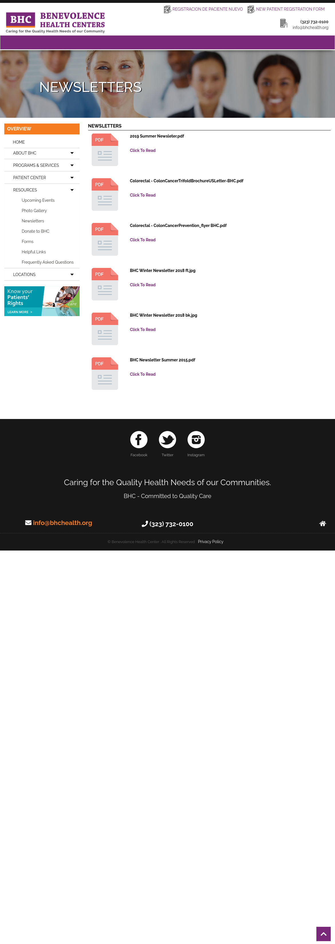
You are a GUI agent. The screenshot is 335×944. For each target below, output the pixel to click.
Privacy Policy (210, 541)
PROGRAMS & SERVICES (46, 165)
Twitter (167, 444)
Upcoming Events (38, 200)
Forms (28, 241)
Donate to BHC (35, 231)
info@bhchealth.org (62, 522)
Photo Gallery (34, 210)
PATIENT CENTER (46, 177)
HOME (19, 142)
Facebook (138, 444)
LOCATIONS (46, 274)
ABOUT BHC (46, 152)
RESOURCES (46, 189)
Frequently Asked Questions (48, 262)
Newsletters (33, 221)
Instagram (196, 444)
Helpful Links (34, 252)
